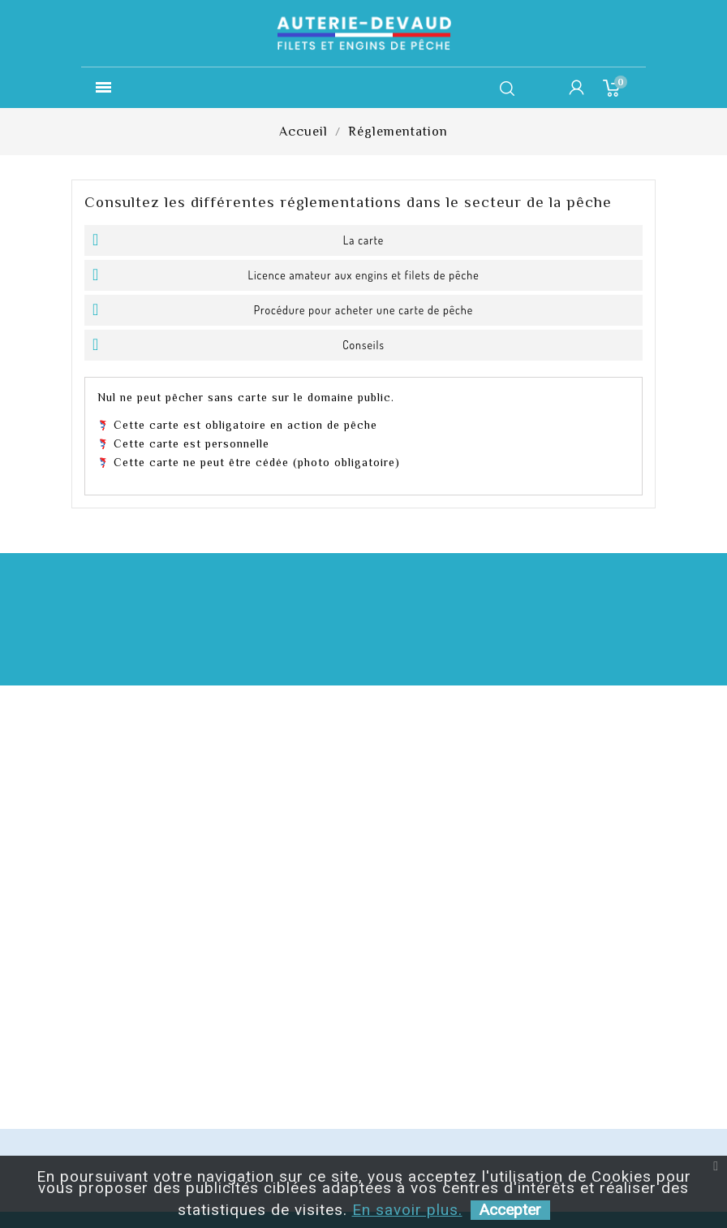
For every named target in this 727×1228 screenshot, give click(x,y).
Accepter (510, 1209)
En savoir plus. (407, 1209)
